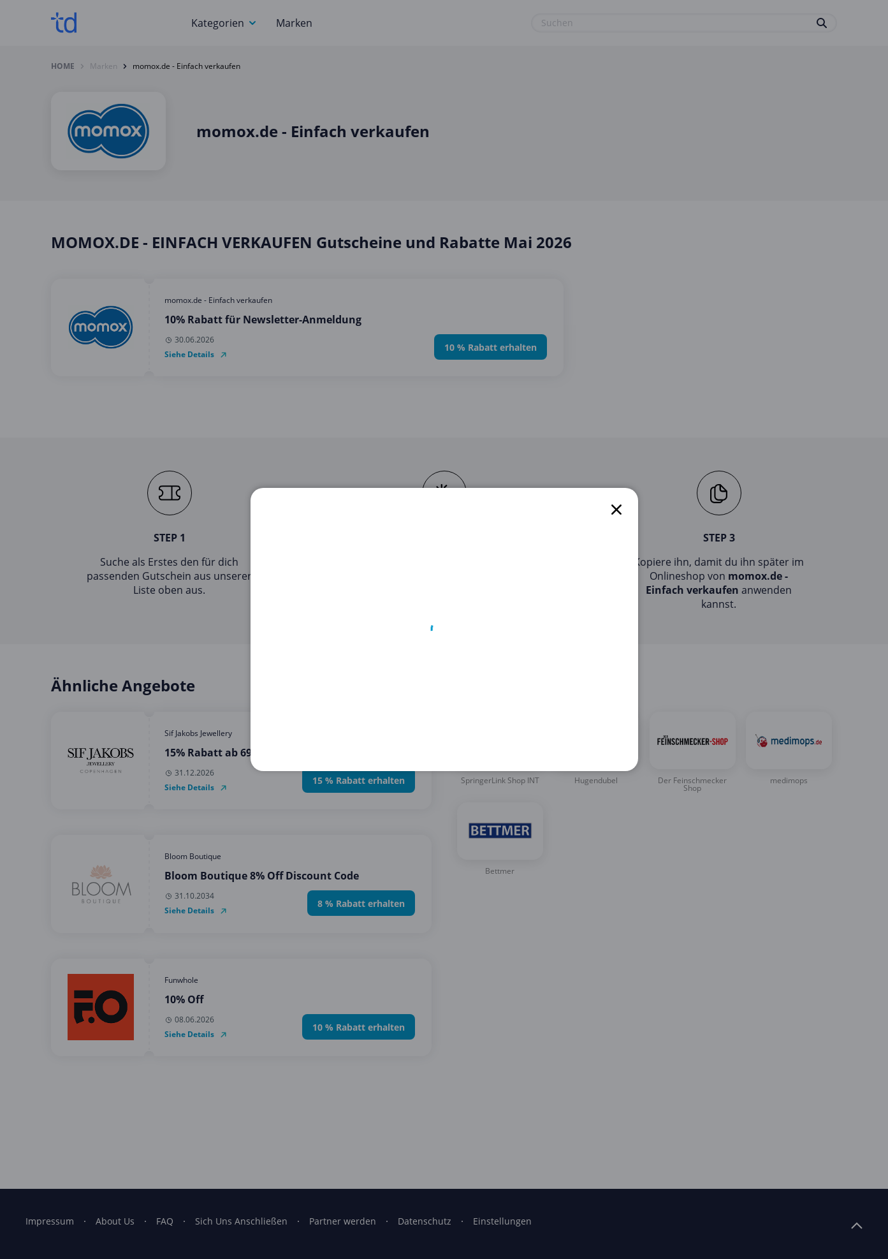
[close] (616, 509)
